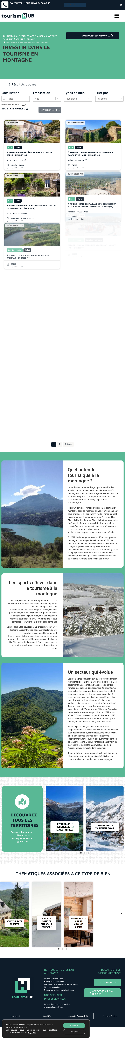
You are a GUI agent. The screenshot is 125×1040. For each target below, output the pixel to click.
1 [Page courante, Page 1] (53, 444)
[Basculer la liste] (58, 98)
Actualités (47, 1016)
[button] (116, 15)
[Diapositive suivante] (120, 818)
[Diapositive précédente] (49, 818)
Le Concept (15, 1016)
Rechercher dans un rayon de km (14, 104)
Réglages (74, 1032)
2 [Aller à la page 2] (59, 444)
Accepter (74, 1025)
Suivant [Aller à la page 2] (68, 444)
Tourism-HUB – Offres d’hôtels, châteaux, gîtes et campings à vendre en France (30, 38)
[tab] (81, 853)
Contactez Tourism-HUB (78, 1016)
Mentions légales (110, 1016)
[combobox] (15, 99)
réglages (32, 1032)
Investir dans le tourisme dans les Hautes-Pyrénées (64, 827)
